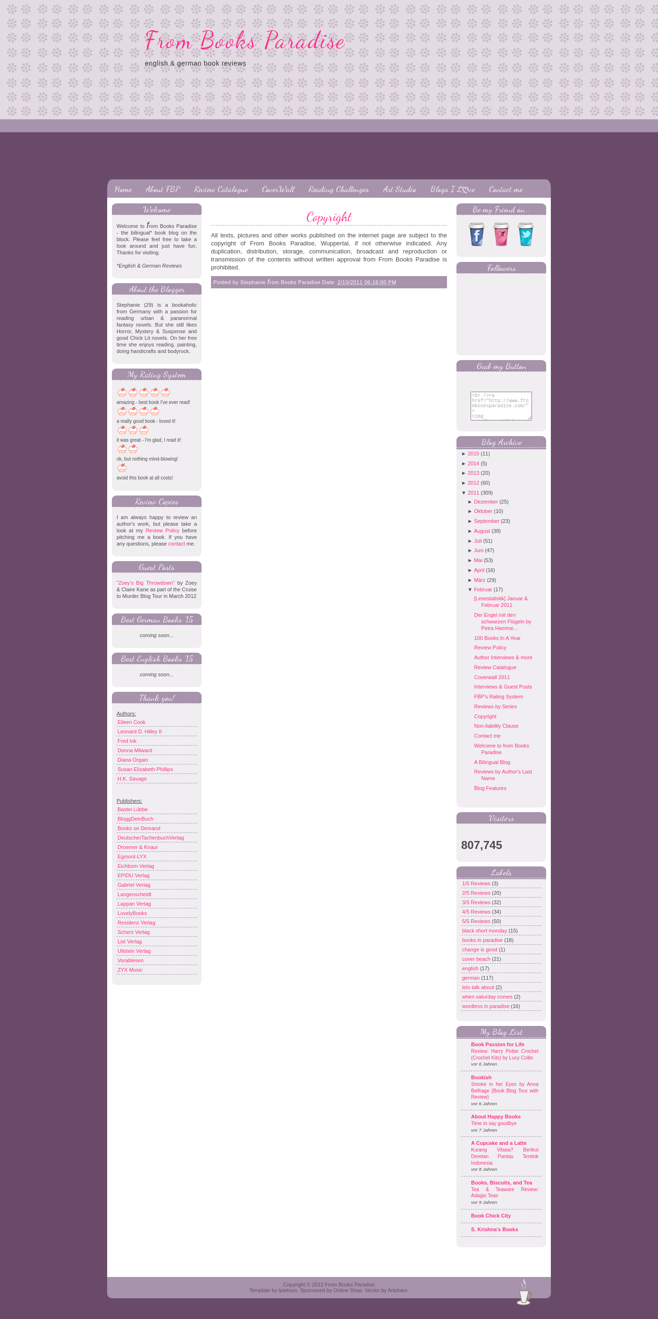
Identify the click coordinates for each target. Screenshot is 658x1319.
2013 (473, 480)
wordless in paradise (486, 1013)
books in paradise (483, 947)
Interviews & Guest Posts (503, 694)
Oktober (483, 518)
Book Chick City (491, 1223)
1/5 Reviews (477, 890)
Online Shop (347, 1297)
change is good (480, 956)
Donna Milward (135, 750)
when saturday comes (488, 1004)
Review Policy (162, 530)
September (486, 528)
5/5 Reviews (477, 928)
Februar (483, 596)
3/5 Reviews (477, 909)
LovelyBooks (132, 913)
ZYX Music (130, 970)
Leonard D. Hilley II (140, 731)
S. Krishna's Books (494, 1236)
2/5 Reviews (477, 900)
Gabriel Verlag (134, 885)
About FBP (163, 189)
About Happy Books (496, 1123)
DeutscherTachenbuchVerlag (151, 837)
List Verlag (130, 941)
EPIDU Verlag (134, 875)
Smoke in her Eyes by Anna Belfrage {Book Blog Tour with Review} (505, 1098)
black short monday (485, 938)
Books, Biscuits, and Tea (501, 1190)
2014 (473, 470)
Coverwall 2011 (492, 684)
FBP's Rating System (498, 703)
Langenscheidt (135, 894)
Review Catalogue (221, 189)
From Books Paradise (245, 40)
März (479, 587)
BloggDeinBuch (135, 819)
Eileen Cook (131, 722)
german (471, 985)
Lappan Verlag (134, 904)
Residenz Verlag (136, 922)
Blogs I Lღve (452, 189)
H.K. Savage (132, 778)
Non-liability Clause (496, 733)
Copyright (329, 217)
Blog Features (490, 795)
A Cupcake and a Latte (499, 1150)
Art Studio (399, 189)
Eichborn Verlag (136, 866)
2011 (473, 500)
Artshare (397, 1297)
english (471, 975)
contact (176, 543)
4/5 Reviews (477, 919)
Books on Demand (139, 828)
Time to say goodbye (494, 1130)
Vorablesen (130, 960)
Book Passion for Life (497, 1051)
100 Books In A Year (497, 645)
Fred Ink (127, 741)
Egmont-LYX (132, 856)
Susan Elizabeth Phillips (145, 769)
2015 (473, 460)
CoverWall (278, 189)
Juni (478, 557)
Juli (478, 548)
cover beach (477, 966)
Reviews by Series (495, 713)
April (479, 577)
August (482, 538)
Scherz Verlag (134, 932)
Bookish (481, 1084)
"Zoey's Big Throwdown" (146, 583)
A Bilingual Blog (492, 769)
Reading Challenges (338, 189)
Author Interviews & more (503, 664)
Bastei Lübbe (133, 809)
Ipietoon (287, 1297)
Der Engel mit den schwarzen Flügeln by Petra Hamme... (502, 628)
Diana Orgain (133, 760)
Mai (478, 567)
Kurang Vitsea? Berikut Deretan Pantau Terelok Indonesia (505, 1163)
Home (123, 189)
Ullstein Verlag (134, 951)
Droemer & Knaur (138, 847)
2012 (473, 490)
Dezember (486, 509)
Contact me (506, 189)
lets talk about (479, 994)
